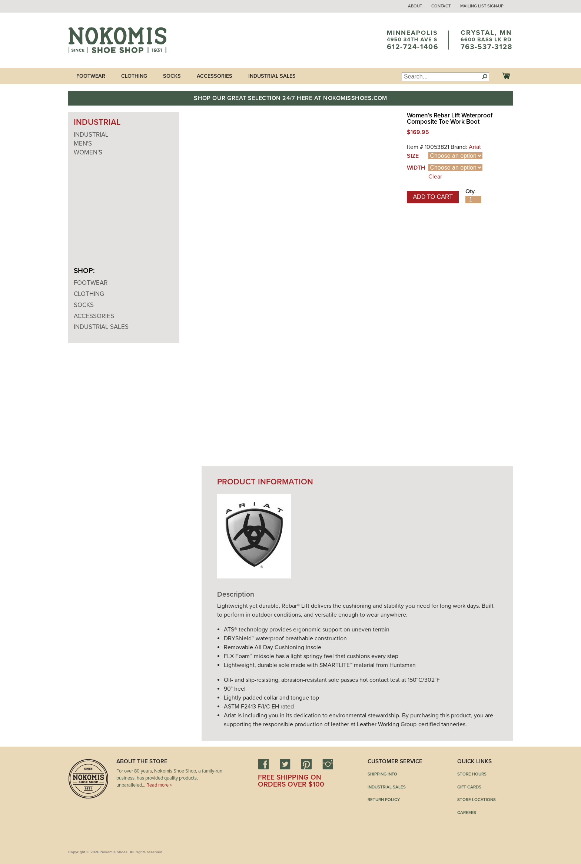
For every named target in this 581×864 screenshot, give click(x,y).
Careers (466, 812)
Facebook (263, 764)
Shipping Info (382, 774)
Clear (435, 176)
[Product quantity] (473, 199)
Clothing (134, 76)
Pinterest (306, 764)
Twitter (284, 764)
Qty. (470, 191)
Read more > (159, 785)
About (415, 6)
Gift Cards (469, 787)
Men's (83, 143)
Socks (172, 76)
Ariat (475, 147)
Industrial (91, 135)
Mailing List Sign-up (482, 6)
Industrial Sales (272, 76)
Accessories (214, 76)
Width (416, 167)
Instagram (327, 764)
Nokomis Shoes (117, 40)
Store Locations (476, 799)
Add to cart (433, 197)
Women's (88, 152)
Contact (441, 6)
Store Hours (472, 774)
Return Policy (384, 799)
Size (413, 156)
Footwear (90, 76)
